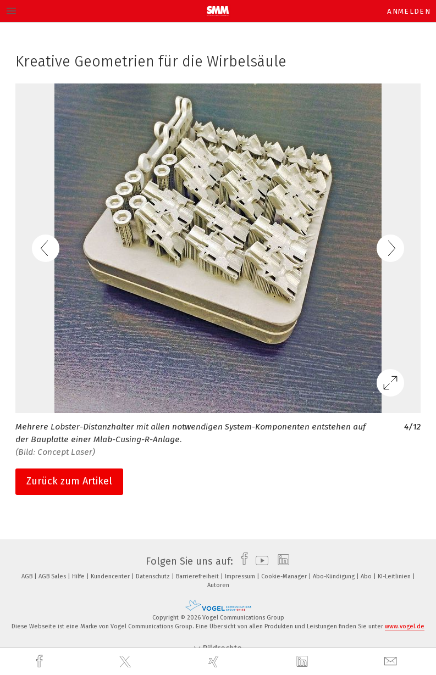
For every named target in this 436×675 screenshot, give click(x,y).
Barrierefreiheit (198, 576)
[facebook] (40, 661)
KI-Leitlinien (395, 576)
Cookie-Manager (284, 576)
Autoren (218, 585)
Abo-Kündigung (334, 576)
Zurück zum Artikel (69, 481)
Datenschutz (154, 576)
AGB (27, 576)
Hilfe (79, 576)
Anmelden (409, 11)
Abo (367, 576)
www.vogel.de (404, 626)
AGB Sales (53, 576)
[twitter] (126, 662)
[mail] (392, 661)
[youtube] (259, 561)
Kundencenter (111, 576)
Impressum (241, 576)
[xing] (215, 661)
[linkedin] (303, 662)
